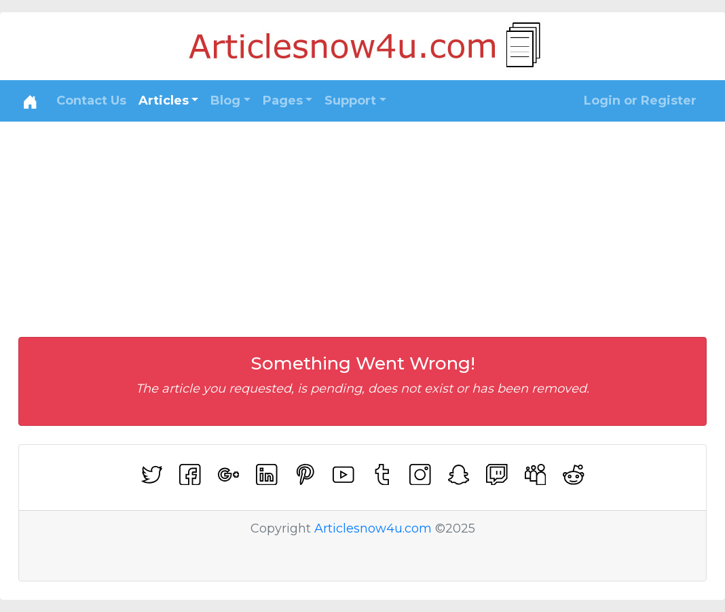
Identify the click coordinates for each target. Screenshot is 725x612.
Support (350, 100)
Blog (225, 100)
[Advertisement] (362, 223)
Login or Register (640, 100)
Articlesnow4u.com (373, 528)
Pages (283, 100)
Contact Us (91, 100)
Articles (163, 100)
